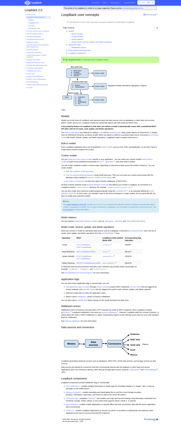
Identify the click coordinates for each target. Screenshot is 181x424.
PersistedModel (107, 233)
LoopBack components (35, 68)
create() (106, 245)
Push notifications (72, 386)
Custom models (77, 36)
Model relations (77, 39)
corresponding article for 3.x (132, 8)
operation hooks (89, 289)
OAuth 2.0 (70, 410)
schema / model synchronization (99, 177)
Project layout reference (36, 79)
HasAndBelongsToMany (136, 221)
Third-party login (72, 398)
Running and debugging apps (37, 65)
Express (67, 312)
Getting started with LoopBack (38, 31)
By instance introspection (75, 181)
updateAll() (108, 256)
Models (71, 31)
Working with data (33, 60)
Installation (31, 14)
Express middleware (109, 312)
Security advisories (34, 36)
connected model (136, 231)
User (101, 162)
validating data (114, 132)
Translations (130, 3)
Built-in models (77, 34)
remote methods (103, 287)
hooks (100, 132)
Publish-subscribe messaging (37, 84)
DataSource (134, 370)
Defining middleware (72, 321)
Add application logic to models (78, 287)
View (105, 3)
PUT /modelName (83, 259)
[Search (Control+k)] (146, 2)
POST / (84, 247)
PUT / (83, 245)
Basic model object (72, 132)
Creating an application (35, 39)
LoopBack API (121, 191)
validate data (82, 300)
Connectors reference (35, 76)
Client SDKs (31, 73)
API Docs (96, 3)
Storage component (73, 392)
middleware (81, 297)
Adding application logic (35, 62)
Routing (31, 20)
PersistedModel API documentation (78, 273)
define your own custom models (80, 159)
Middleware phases (78, 47)
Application (109, 162)
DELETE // (89, 263)
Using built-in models (34, 52)
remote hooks (135, 287)
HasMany (118, 221)
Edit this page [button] (149, 15)
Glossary (31, 25)
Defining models (32, 49)
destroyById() (109, 263)
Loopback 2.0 (33, 10)
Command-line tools (34, 71)
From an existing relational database (80, 175)
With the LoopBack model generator (79, 171)
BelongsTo (109, 221)
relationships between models (85, 221)
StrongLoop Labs (34, 28)
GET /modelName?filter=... (87, 252)
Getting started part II (35, 34)
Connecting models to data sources (36, 56)
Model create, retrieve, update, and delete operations (91, 42)
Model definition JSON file (99, 185)
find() (105, 252)
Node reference (32, 82)
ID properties (68, 210)
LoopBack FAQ (34, 23)
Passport (91, 398)
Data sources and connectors (79, 50)
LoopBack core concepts (36, 17)
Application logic (74, 45)
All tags (29, 87)
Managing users (32, 42)
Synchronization (72, 404)
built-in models (107, 147)
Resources (116, 3)
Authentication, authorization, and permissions (38, 46)
